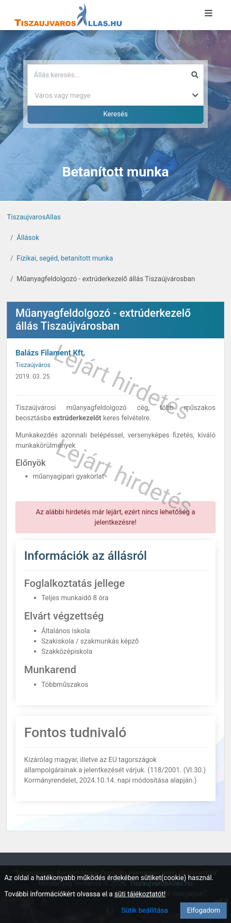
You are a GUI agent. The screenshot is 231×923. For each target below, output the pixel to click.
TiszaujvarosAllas (34, 217)
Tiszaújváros (32, 365)
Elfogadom (203, 910)
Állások (28, 238)
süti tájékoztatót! (140, 894)
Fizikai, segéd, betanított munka (65, 258)
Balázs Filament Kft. (50, 352)
